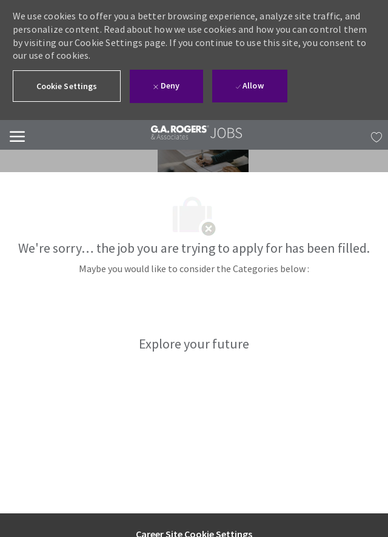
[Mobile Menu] (17, 135)
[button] (67, 86)
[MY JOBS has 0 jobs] (373, 135)
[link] (187, 132)
